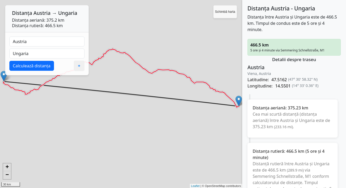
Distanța (22, 12)
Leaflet (195, 185)
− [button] (7, 175)
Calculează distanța (32, 66)
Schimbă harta (225, 12)
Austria (42, 12)
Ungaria (67, 12)
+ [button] (7, 167)
